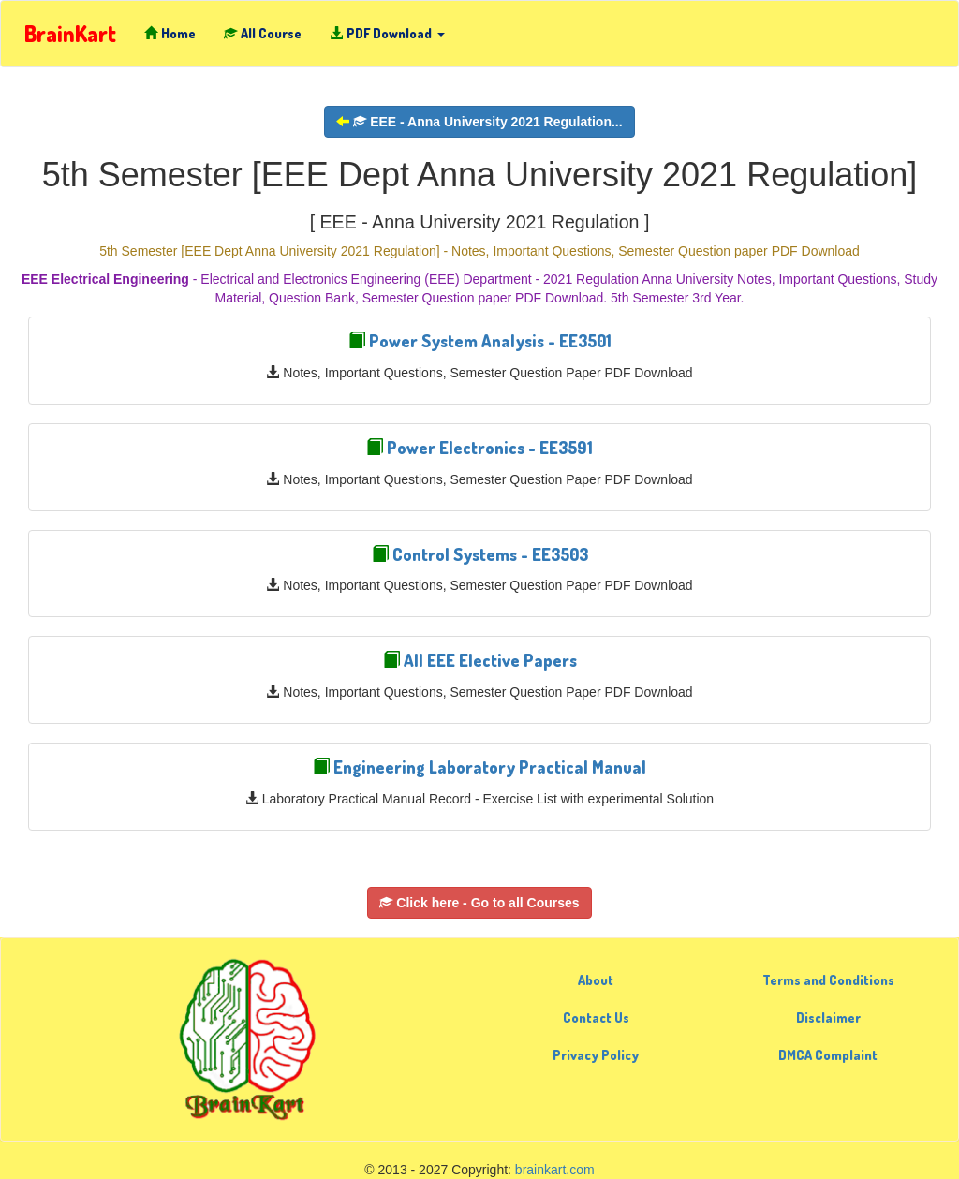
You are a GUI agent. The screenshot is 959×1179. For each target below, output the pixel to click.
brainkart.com (555, 1169)
